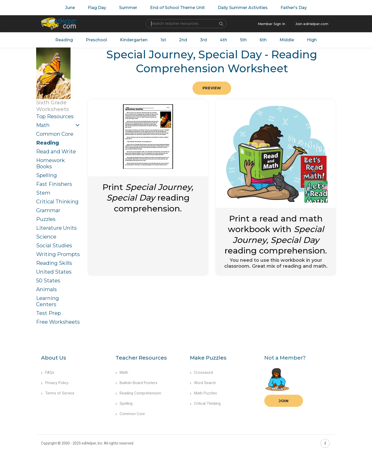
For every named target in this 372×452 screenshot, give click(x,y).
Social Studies (54, 245)
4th (223, 39)
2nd (183, 39)
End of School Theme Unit (177, 7)
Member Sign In (271, 24)
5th (243, 39)
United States (54, 272)
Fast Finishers (54, 184)
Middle (287, 39)
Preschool (96, 39)
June (70, 7)
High (312, 39)
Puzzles (46, 219)
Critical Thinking (57, 202)
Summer (128, 7)
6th (263, 39)
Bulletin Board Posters (136, 382)
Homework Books (50, 163)
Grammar (48, 210)
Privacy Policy (54, 382)
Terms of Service (57, 393)
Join (284, 400)
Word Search (203, 382)
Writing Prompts (58, 254)
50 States (48, 280)
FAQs (47, 372)
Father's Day (294, 7)
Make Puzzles (208, 358)
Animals (46, 289)
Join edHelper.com (312, 24)
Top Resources (55, 116)
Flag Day (97, 7)
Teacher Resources (141, 358)
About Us (53, 358)
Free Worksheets (58, 322)
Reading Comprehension (138, 393)
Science (46, 237)
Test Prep (48, 313)
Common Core (54, 134)
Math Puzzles (203, 393)
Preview (212, 88)
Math (43, 125)
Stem (43, 193)
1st (163, 39)
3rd (203, 39)
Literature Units (56, 228)
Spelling (46, 175)
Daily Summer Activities (243, 7)
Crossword (201, 372)
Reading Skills (54, 263)
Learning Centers (47, 301)
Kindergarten (134, 39)
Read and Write (56, 151)
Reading (64, 39)
